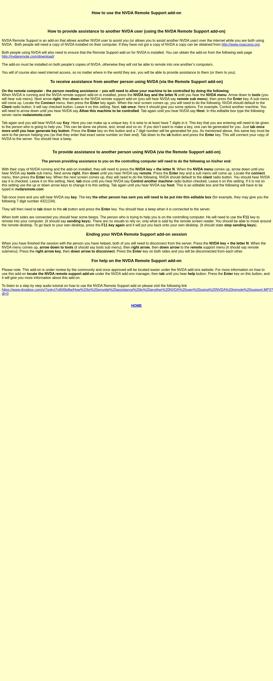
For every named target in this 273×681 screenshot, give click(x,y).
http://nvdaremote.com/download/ (28, 56)
